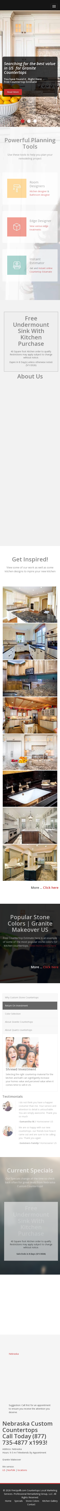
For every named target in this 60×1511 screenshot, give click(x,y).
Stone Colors (32, 1500)
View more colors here (42, 944)
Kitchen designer (38, 189)
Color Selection (13, 1011)
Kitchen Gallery (50, 1500)
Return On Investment (16, 1003)
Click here (50, 887)
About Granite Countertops (19, 1019)
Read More (13, 91)
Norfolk (11, 1470)
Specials (18, 1500)
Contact (31, 1504)
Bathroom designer (40, 192)
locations (22, 1470)
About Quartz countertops (18, 1028)
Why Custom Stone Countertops (22, 995)
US (3, 1470)
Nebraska (14, 1353)
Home (8, 1500)
